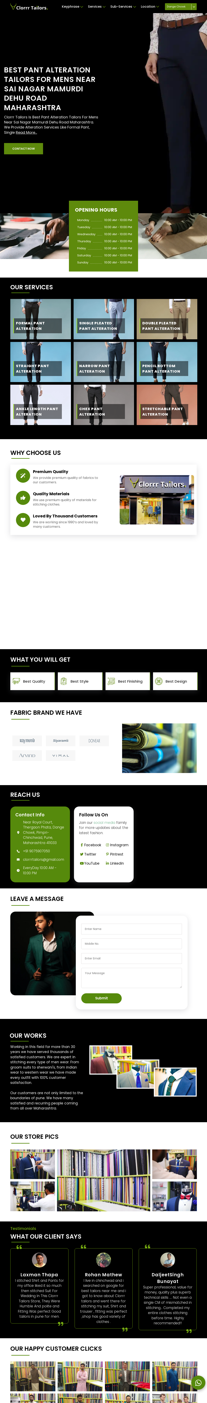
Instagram (117, 845)
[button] (23, 148)
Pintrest (114, 854)
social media (104, 822)
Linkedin (114, 863)
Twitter (87, 854)
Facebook (90, 845)
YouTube (89, 863)
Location (150, 6)
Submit (101, 998)
